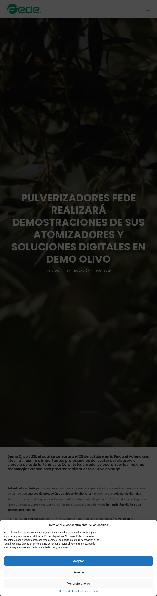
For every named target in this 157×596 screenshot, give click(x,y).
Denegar (78, 572)
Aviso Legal (91, 591)
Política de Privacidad (71, 591)
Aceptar (78, 561)
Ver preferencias (78, 583)
